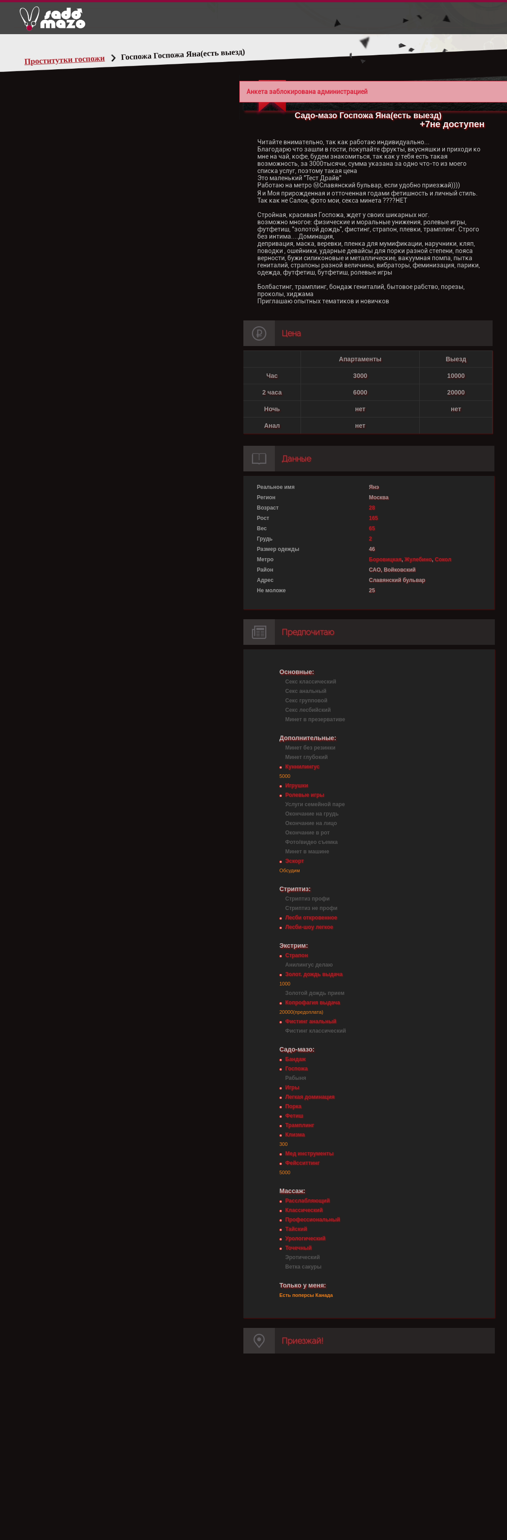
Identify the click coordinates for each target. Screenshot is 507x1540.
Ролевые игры (304, 795)
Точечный (298, 1248)
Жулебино (418, 559)
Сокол (443, 559)
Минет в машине (307, 851)
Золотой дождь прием (315, 993)
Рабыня (295, 1078)
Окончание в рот (307, 833)
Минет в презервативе (315, 719)
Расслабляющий (307, 1201)
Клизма (295, 1135)
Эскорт (294, 861)
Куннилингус (302, 766)
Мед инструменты (309, 1153)
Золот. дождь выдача (313, 974)
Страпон (296, 955)
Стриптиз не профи (311, 908)
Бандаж (295, 1059)
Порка (293, 1106)
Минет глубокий (306, 757)
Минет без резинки (310, 748)
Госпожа (296, 1068)
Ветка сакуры (303, 1267)
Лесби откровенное (311, 917)
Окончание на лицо (311, 823)
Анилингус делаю (309, 965)
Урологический (305, 1238)
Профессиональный (312, 1219)
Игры (292, 1087)
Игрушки (296, 785)
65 (372, 528)
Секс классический (310, 682)
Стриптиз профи (307, 899)
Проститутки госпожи (64, 59)
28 (372, 508)
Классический (304, 1210)
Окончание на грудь (312, 814)
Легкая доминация (310, 1097)
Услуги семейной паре (315, 804)
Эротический (302, 1257)
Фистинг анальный (311, 1021)
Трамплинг (299, 1125)
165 (373, 518)
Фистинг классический (315, 1031)
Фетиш (294, 1116)
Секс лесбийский (308, 710)
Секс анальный (306, 691)
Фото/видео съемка (311, 842)
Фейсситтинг (302, 1163)
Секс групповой (306, 700)
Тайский (296, 1229)
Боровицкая (385, 559)
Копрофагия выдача (312, 1002)
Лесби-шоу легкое (309, 927)
